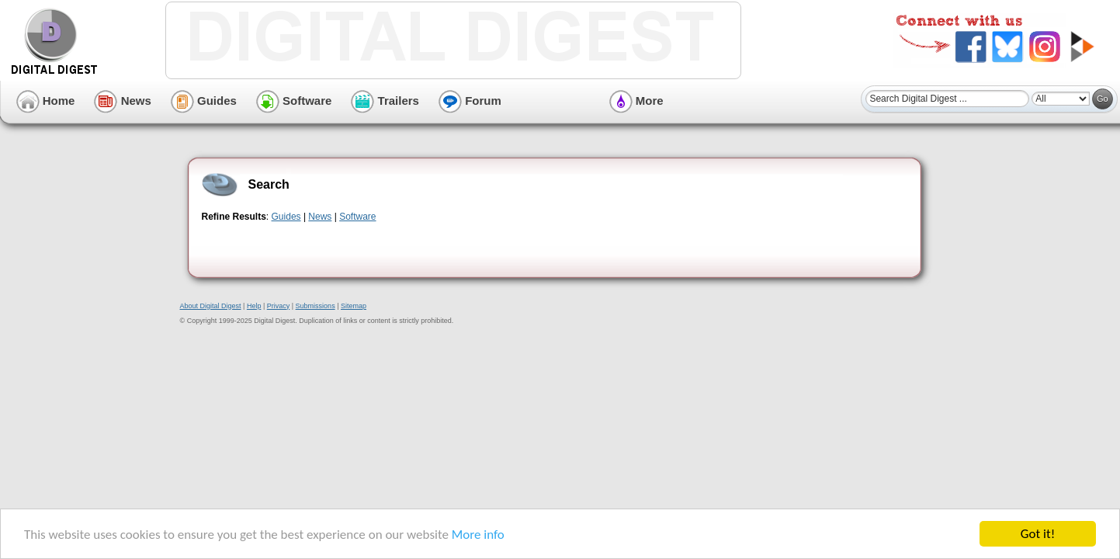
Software (294, 100)
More (636, 100)
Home (45, 100)
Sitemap (353, 306)
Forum (470, 100)
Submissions (315, 306)
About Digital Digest (210, 306)
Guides (204, 100)
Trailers (385, 100)
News (122, 100)
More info (478, 534)
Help (254, 306)
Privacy (278, 306)
